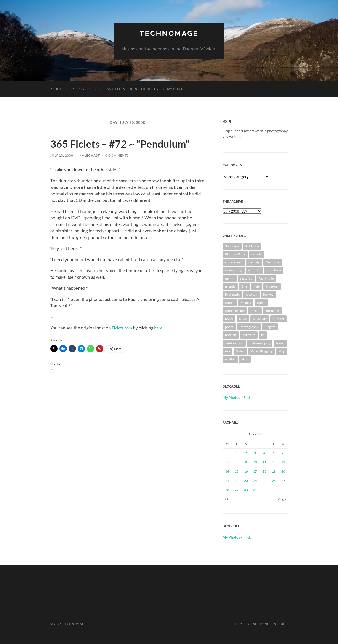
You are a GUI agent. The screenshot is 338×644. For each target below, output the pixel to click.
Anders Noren (263, 624)
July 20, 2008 (61, 155)
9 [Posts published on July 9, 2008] (246, 462)
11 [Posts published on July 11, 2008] (264, 462)
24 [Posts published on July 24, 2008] (255, 480)
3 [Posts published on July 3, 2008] (255, 453)
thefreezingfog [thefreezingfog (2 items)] (259, 343)
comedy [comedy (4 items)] (254, 262)
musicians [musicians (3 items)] (272, 311)
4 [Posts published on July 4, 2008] (264, 453)
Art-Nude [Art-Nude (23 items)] (252, 246)
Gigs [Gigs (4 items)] (244, 286)
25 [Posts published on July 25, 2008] (264, 480)
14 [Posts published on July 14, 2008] (227, 471)
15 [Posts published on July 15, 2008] (236, 471)
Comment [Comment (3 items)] (273, 262)
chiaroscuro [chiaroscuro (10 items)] (233, 262)
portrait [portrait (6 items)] (230, 335)
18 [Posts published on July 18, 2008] (264, 471)
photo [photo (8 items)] (229, 327)
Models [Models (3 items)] (245, 302)
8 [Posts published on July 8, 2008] (236, 462)
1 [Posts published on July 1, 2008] (236, 453)
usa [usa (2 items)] (227, 351)
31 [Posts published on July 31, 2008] (255, 490)
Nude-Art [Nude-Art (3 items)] (260, 319)
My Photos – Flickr (237, 397)
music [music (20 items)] (255, 311)
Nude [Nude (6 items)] (243, 319)
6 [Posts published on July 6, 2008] (283, 453)
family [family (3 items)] (229, 278)
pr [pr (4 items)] (262, 335)
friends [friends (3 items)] (230, 286)
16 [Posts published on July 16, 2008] (246, 471)
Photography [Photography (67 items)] (249, 327)
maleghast (89, 155)
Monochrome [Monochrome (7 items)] (235, 311)
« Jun (228, 499)
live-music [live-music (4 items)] (232, 294)
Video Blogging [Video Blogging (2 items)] (261, 351)
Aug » (282, 499)
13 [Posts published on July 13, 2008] (283, 462)
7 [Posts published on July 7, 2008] (227, 462)
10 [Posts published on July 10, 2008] (255, 462)
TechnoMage (169, 33)
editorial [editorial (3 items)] (254, 270)
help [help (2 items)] (257, 286)
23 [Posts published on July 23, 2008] (246, 480)
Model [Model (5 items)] (229, 302)
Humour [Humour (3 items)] (272, 286)
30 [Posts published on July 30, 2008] (246, 490)
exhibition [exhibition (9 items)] (273, 270)
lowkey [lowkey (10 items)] (268, 294)
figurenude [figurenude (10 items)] (266, 278)
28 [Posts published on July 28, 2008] (227, 490)
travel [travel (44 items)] (280, 343)
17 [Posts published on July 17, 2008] (255, 471)
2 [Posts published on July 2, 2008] (246, 453)
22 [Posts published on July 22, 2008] (236, 480)
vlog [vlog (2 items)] (281, 351)
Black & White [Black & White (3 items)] (235, 254)
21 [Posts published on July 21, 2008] (227, 480)
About (55, 89)
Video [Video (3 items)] (240, 351)
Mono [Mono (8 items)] (261, 302)
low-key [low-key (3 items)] (251, 294)
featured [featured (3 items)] (246, 278)
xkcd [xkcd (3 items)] (245, 359)
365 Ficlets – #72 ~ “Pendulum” (121, 143)
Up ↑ (284, 624)
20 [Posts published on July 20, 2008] (283, 471)
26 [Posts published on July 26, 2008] (274, 480)
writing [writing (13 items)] (230, 359)
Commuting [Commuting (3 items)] (233, 270)
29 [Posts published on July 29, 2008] (236, 490)
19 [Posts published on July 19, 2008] (274, 471)
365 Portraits (83, 89)
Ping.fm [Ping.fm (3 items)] (269, 327)
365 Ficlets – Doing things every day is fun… (145, 89)
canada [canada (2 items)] (256, 254)
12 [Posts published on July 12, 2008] (274, 462)
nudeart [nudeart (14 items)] (278, 319)
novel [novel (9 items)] (229, 319)
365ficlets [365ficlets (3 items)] (232, 246)
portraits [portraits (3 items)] (248, 335)
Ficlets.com (122, 327)
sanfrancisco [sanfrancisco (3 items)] (234, 343)
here (160, 327)
